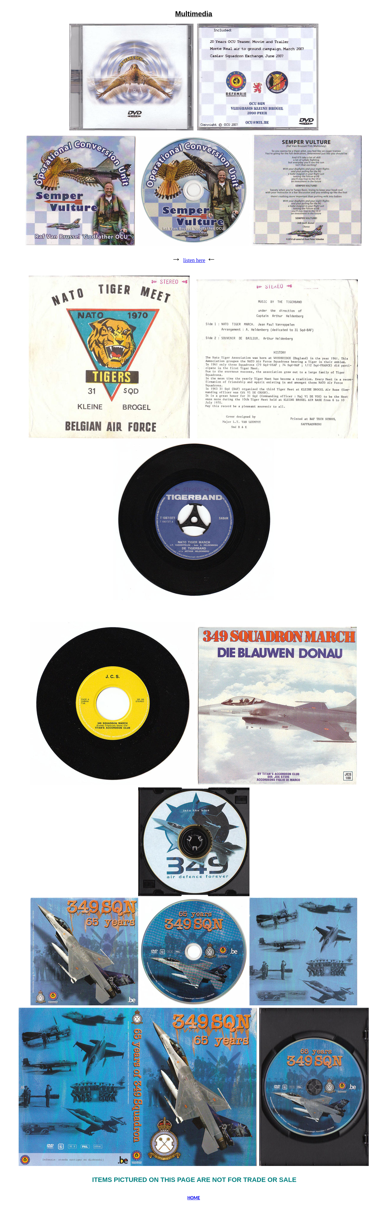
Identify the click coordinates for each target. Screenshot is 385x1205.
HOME (193, 1198)
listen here (194, 260)
